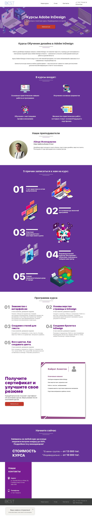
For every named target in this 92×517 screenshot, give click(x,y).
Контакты (66, 3)
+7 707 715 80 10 (81, 2)
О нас (55, 3)
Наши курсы (45, 3)
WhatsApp (79, 4)
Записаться (46, 27)
